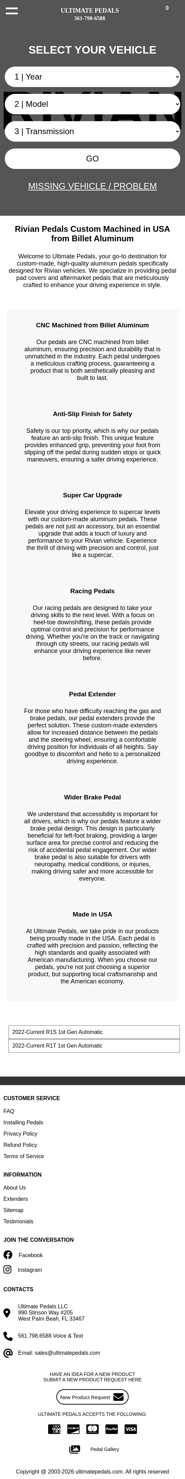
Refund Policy (20, 1145)
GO (92, 158)
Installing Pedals (23, 1122)
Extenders (15, 1199)
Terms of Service (23, 1156)
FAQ (8, 1111)
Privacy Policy (20, 1134)
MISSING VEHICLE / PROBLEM (92, 186)
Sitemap (13, 1210)
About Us (14, 1188)
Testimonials (18, 1221)
